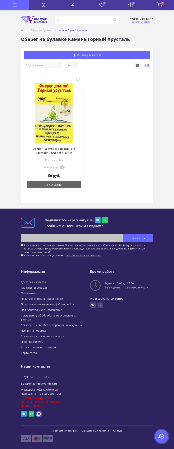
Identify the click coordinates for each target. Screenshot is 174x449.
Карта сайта (29, 353)
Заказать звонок (141, 21)
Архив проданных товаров (38, 347)
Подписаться (138, 238)
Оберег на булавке (41, 30)
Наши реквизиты (32, 342)
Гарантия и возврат (34, 287)
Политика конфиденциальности (42, 299)
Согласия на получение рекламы (83, 255)
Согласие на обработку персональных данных (51, 325)
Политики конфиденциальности (83, 245)
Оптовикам (28, 293)
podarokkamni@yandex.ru (39, 383)
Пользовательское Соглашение (41, 310)
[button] (72, 5)
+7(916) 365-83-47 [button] (35, 377)
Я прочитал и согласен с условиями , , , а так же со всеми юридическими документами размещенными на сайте (85, 249)
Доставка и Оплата (33, 282)
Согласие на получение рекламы (43, 336)
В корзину (54, 184)
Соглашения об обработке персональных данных (62, 248)
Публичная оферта (33, 330)
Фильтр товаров (87, 55)
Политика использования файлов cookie (47, 304)
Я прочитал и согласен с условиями (63, 255)
